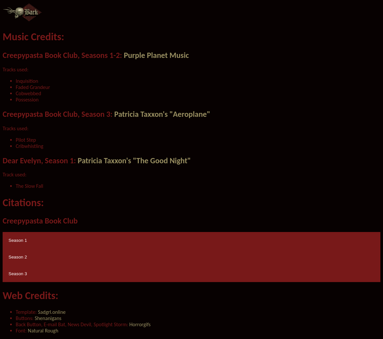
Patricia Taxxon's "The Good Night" (134, 160)
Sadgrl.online (51, 312)
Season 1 (18, 240)
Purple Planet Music (156, 55)
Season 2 (18, 257)
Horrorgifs (140, 324)
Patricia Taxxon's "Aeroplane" (162, 114)
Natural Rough (43, 331)
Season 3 (18, 273)
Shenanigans (48, 318)
